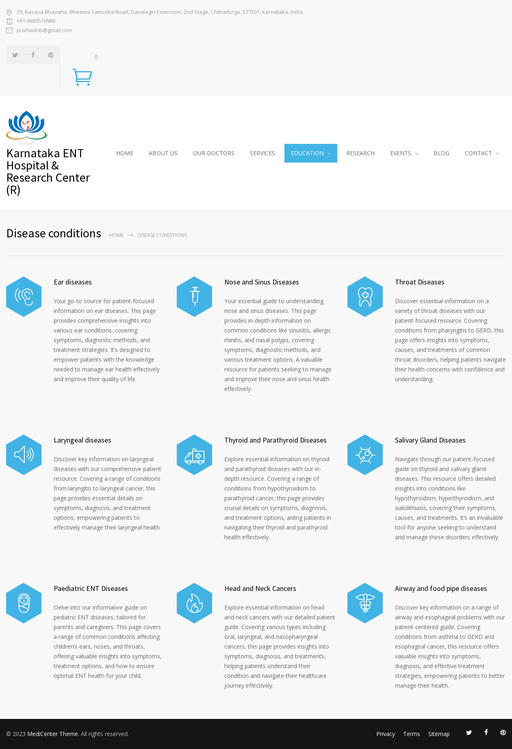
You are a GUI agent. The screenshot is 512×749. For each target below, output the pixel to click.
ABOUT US (163, 153)
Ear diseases (73, 282)
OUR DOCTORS (213, 153)
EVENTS (400, 153)
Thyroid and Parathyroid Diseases (275, 440)
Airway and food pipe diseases (441, 588)
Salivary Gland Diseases (430, 440)
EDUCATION (307, 153)
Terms (411, 734)
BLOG (441, 153)
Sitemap (439, 734)
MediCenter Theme (52, 734)
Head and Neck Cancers (260, 588)
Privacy (385, 734)
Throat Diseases (420, 282)
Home (116, 235)
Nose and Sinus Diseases (261, 282)
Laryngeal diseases (82, 440)
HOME (124, 153)
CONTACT (478, 153)
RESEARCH (360, 153)
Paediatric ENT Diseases (91, 588)
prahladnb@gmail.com (44, 30)
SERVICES (262, 153)
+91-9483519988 (36, 20)
